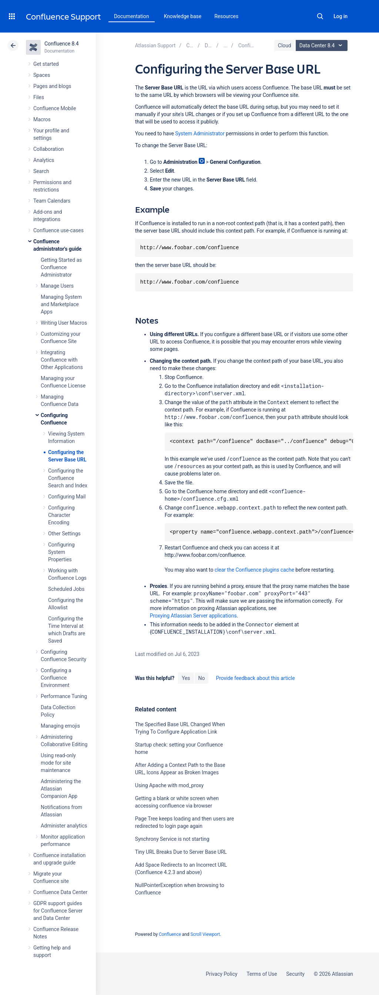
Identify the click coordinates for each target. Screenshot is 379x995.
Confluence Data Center (60, 892)
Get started (46, 64)
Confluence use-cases (58, 230)
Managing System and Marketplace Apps (61, 304)
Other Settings (64, 534)
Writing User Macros (64, 323)
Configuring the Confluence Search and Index (67, 478)
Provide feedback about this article (255, 678)
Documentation (131, 16)
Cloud (284, 45)
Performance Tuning (64, 696)
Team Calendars (51, 201)
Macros (42, 119)
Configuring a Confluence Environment (56, 677)
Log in (340, 16)
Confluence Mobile (54, 108)
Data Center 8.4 (322, 45)
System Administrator (199, 133)
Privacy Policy (221, 974)
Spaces (41, 75)
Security (295, 974)
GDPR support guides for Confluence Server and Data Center (58, 910)
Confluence (170, 934)
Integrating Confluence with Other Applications (62, 359)
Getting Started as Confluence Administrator (61, 267)
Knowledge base (183, 16)
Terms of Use (261, 974)
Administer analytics (64, 826)
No (201, 678)
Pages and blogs (52, 86)
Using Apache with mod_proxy (169, 785)
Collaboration (48, 149)
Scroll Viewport (205, 934)
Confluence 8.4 (61, 44)
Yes (186, 678)
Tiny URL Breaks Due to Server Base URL (181, 852)
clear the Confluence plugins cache (254, 570)
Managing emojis (60, 726)
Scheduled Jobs (66, 589)
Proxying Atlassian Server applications (193, 616)
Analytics (43, 160)
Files (38, 97)
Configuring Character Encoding (61, 515)
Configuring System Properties (61, 552)
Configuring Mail (66, 497)
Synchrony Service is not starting (172, 839)
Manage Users (57, 286)
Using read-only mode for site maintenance (58, 762)
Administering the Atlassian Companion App (61, 788)
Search (320, 16)
